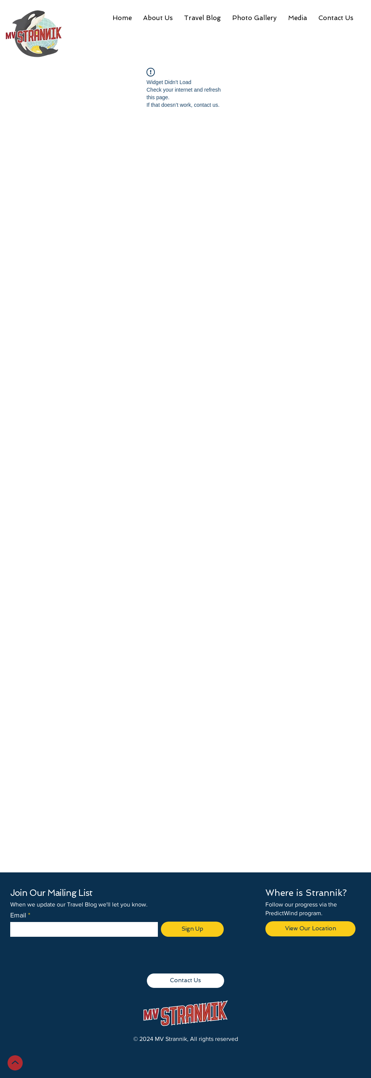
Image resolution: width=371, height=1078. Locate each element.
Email (18, 915)
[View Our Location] (310, 928)
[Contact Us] (185, 980)
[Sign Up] (192, 929)
